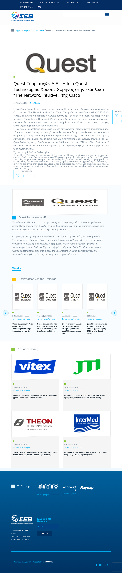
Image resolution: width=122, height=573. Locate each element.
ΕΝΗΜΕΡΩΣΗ (26, 3)
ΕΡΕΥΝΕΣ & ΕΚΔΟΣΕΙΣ (50, 3)
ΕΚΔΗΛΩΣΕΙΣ (73, 3)
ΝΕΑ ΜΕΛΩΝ (92, 3)
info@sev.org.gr (23, 539)
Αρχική (19, 30)
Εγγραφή (44, 533)
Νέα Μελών (39, 30)
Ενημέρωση (28, 30)
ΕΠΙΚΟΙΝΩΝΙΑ (26, 7)
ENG (39, 7)
